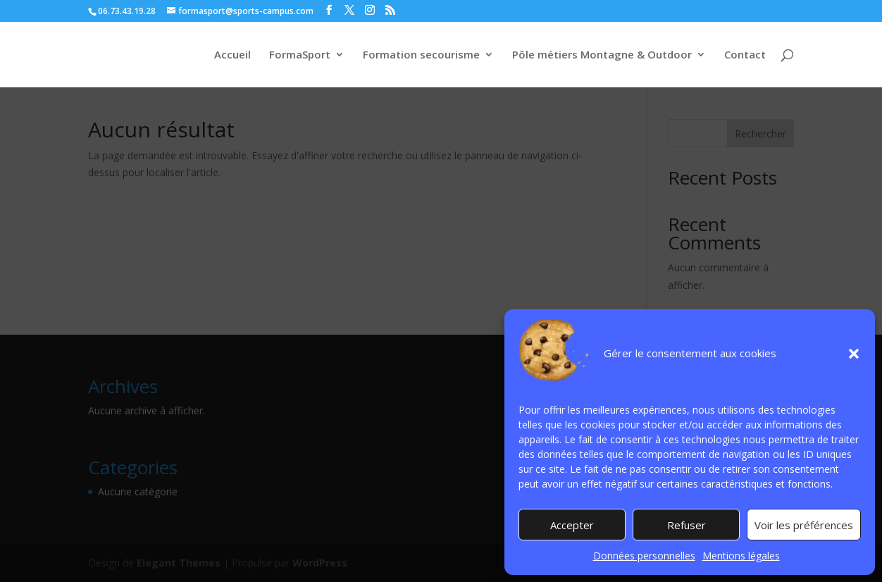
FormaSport (299, 55)
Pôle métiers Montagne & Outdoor (602, 55)
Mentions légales (741, 555)
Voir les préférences (803, 525)
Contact (745, 55)
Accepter (572, 525)
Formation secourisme (421, 55)
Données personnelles (644, 555)
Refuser (686, 525)
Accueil (232, 55)
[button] (854, 354)
